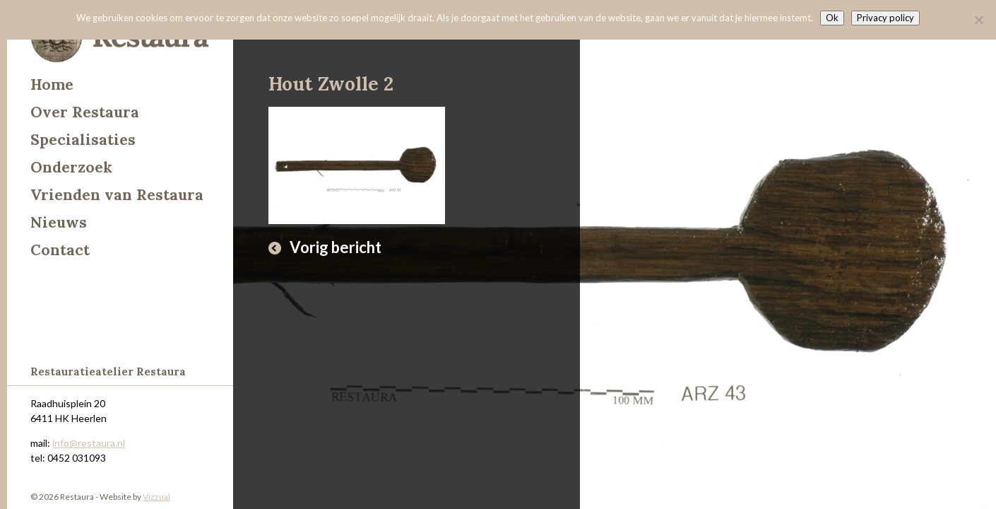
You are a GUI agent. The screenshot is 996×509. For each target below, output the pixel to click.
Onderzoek (71, 167)
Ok (832, 17)
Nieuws (58, 222)
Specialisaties (83, 139)
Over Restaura (84, 112)
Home (51, 84)
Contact (60, 249)
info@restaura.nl (88, 443)
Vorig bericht (335, 247)
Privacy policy (885, 17)
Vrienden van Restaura (116, 194)
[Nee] (978, 20)
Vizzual (156, 496)
